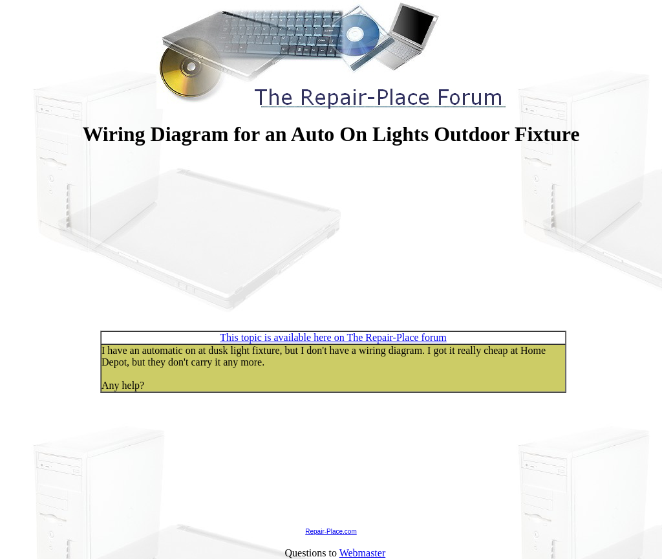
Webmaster (362, 552)
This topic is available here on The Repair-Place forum (333, 337)
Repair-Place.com (330, 531)
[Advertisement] (331, 241)
